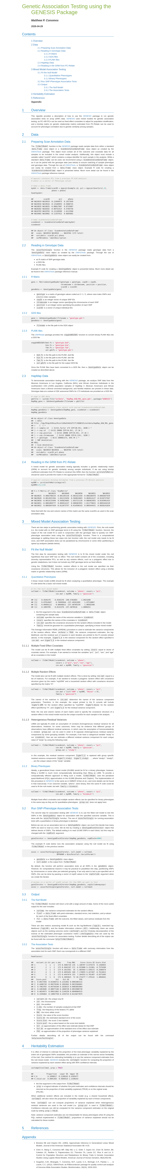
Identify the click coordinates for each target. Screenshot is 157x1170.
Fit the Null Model (47, 72)
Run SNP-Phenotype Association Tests (57, 81)
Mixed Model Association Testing (48, 69)
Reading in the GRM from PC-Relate (56, 66)
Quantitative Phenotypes (58, 75)
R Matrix (50, 54)
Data (34, 44)
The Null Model (53, 87)
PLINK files (51, 60)
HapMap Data (46, 63)
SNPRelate (39, 335)
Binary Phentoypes (55, 78)
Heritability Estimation (43, 94)
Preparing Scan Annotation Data (54, 48)
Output (42, 84)
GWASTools (36, 152)
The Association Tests (56, 90)
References (38, 98)
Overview (37, 41)
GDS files (51, 57)
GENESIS (87, 116)
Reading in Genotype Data (52, 51)
